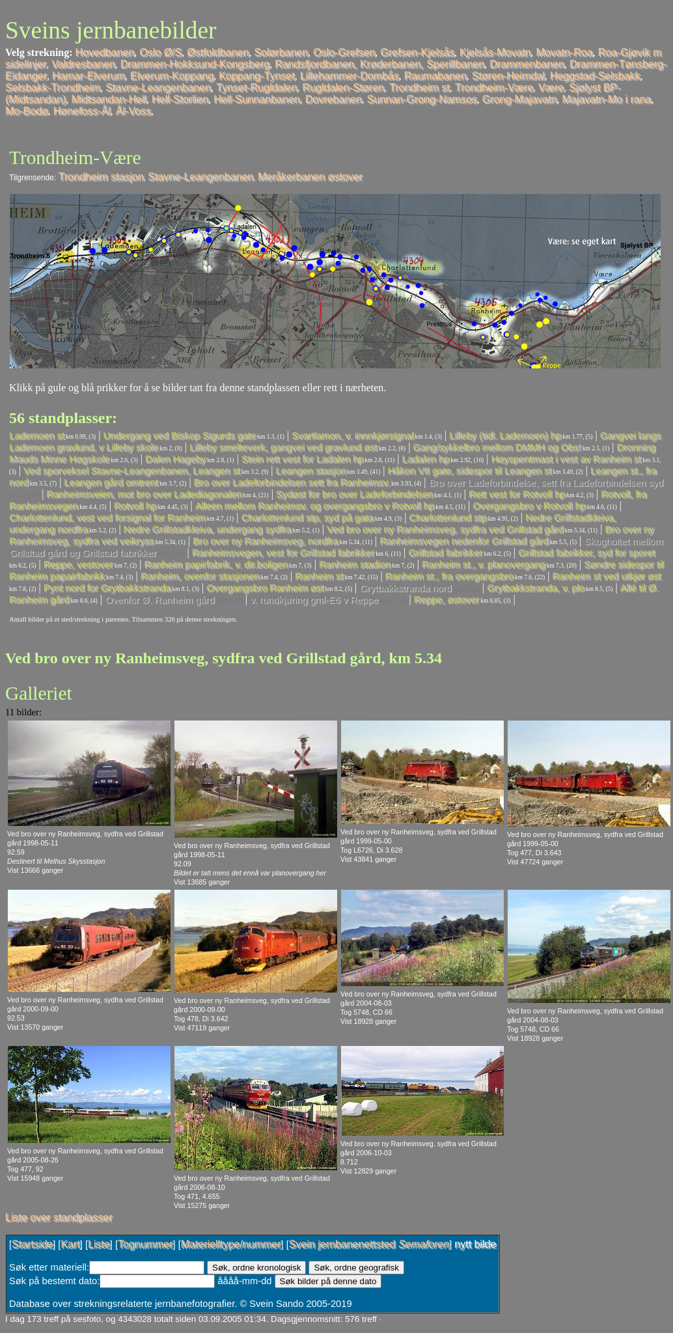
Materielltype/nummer (231, 1244)
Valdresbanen (83, 64)
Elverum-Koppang (171, 75)
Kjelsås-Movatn (495, 52)
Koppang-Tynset (257, 75)
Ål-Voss (133, 111)
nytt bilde (475, 1244)
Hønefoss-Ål (82, 111)
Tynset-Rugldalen (256, 87)
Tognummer (145, 1244)
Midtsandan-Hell (108, 99)
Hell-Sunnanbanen (256, 99)
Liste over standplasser (59, 1217)
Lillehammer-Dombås (349, 75)
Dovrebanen (333, 99)
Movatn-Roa (564, 52)
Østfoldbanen (218, 52)
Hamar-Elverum (88, 75)
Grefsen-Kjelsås (417, 52)
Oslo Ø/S (160, 52)
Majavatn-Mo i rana (607, 99)
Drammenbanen (526, 64)
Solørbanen (281, 52)
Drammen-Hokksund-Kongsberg (194, 64)
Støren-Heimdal (508, 75)
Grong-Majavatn (519, 99)
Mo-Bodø (26, 111)
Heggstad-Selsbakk (595, 75)
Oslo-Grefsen (344, 52)
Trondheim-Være (494, 87)
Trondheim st (419, 87)
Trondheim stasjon (101, 176)
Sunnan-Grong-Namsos (422, 99)
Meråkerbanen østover (310, 176)
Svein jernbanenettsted (369, 1244)
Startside (32, 1244)
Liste (99, 1244)
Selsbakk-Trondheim (52, 87)
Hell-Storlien (180, 99)
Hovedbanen (105, 52)
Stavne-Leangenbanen (158, 87)
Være (551, 87)
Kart (70, 1244)
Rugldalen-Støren (343, 87)
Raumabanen (435, 75)
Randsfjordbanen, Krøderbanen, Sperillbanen (379, 64)
